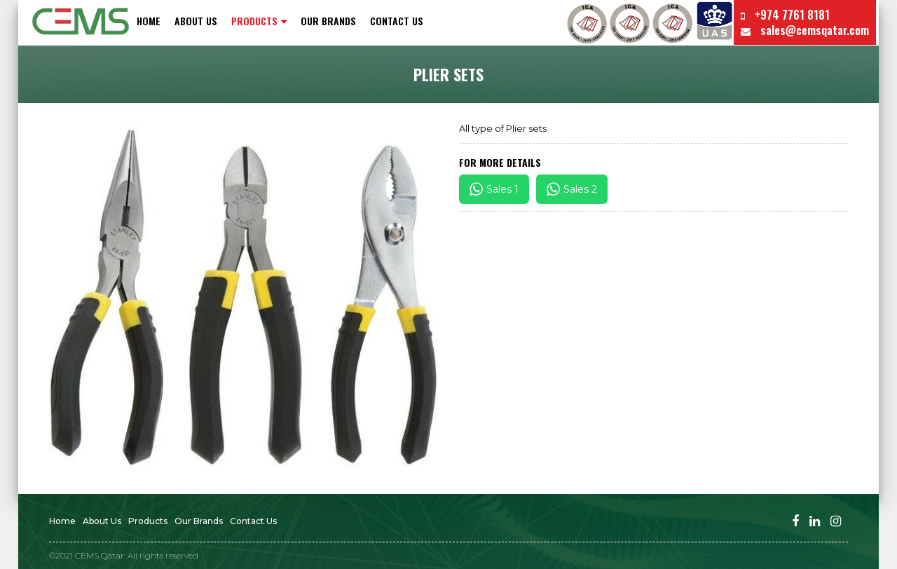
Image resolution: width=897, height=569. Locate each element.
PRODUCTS (254, 21)
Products (147, 521)
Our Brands (328, 21)
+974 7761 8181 (785, 14)
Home (148, 21)
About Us (195, 21)
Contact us (396, 21)
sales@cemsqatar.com (805, 30)
